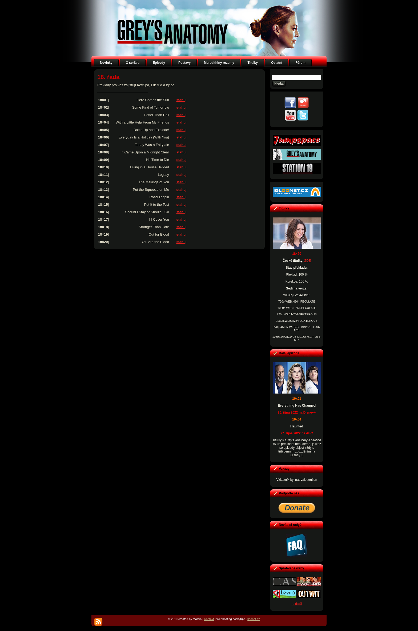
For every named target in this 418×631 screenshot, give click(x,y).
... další (297, 604)
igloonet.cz (253, 619)
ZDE (307, 261)
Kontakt (209, 619)
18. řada (108, 77)
